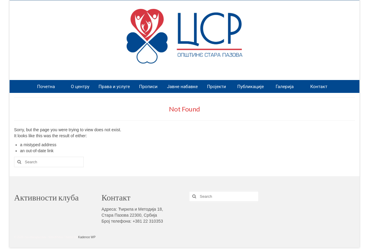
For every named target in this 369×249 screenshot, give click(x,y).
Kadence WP (86, 237)
